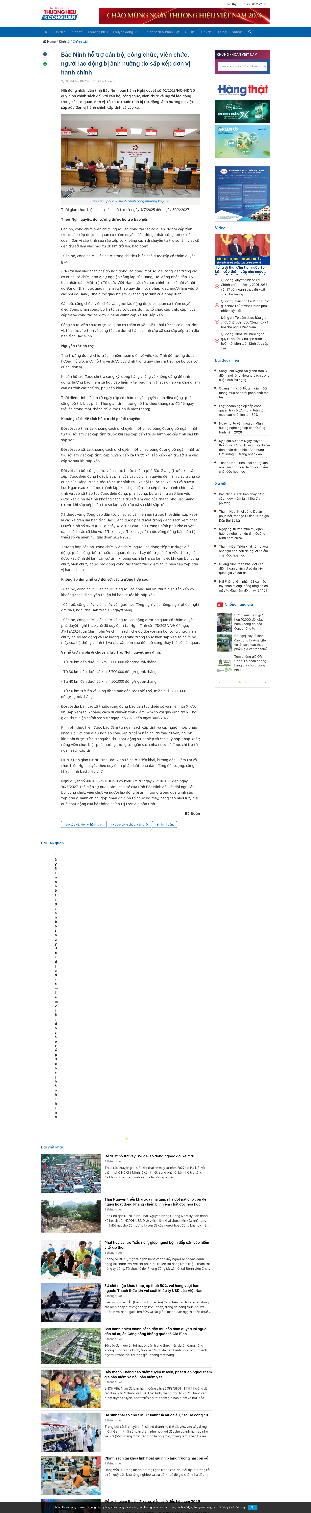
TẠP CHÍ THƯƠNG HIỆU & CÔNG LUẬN (153, 1500)
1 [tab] (240, 682)
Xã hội (214, 31)
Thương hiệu (94, 31)
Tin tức (57, 31)
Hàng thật (231, 4)
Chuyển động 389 (121, 31)
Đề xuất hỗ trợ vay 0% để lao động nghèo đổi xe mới (149, 1000)
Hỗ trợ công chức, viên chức (130, 823)
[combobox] (242, 65)
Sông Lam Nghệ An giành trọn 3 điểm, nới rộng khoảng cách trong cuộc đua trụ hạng (244, 374)
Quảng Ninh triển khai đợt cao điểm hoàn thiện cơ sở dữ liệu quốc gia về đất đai (241, 567)
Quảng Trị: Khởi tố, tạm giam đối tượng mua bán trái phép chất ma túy (244, 392)
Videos (228, 31)
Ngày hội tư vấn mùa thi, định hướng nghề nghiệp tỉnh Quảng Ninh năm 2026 (242, 426)
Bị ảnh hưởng (165, 823)
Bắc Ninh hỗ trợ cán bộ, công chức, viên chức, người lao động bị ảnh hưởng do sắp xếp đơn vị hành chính (124, 62)
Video (220, 227)
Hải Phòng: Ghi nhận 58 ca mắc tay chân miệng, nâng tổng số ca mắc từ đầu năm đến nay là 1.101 (243, 584)
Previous (219, 681)
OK (252, 1507)
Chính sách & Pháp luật (157, 31)
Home (49, 41)
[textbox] (242, 65)
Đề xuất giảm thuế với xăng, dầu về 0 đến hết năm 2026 (152, 1345)
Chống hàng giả (239, 603)
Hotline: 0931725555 (255, 4)
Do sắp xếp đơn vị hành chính (85, 823)
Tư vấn (198, 31)
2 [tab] (246, 682)
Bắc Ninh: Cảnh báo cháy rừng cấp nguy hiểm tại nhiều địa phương (242, 497)
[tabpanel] (128, 915)
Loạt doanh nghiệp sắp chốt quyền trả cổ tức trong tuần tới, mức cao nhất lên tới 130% (242, 409)
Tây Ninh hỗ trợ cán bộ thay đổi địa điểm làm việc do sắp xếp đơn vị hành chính (105, 960)
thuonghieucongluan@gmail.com (128, 1466)
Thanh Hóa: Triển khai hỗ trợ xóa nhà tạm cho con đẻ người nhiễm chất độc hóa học (243, 466)
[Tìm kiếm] (240, 31)
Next (265, 681)
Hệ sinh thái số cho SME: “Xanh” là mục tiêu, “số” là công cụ (156, 1258)
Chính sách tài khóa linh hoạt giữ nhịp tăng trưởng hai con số (156, 1302)
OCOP (183, 31)
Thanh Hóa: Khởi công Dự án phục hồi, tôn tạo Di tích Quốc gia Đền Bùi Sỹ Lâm (244, 515)
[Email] (59, 1472)
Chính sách (81, 41)
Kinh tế (73, 31)
